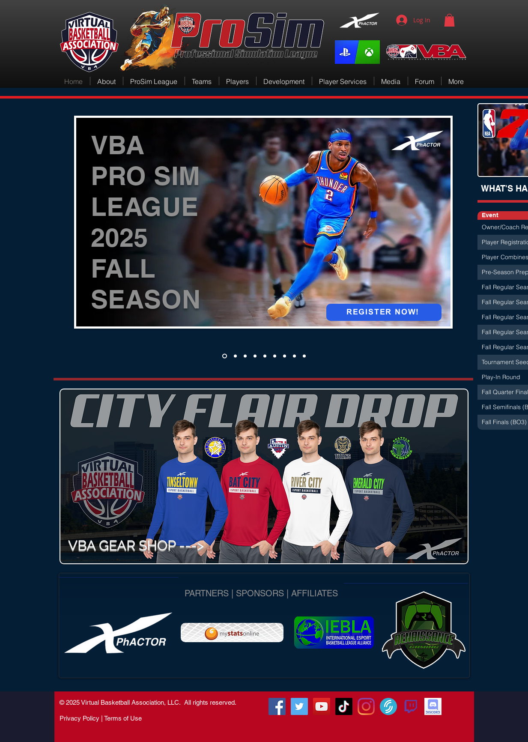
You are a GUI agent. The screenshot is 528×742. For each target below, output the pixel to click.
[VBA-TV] (321, 706)
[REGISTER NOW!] (383, 312)
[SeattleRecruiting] (284, 355)
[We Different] (274, 355)
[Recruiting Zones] (255, 355)
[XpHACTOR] (294, 355)
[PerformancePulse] (245, 355)
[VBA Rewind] (264, 355)
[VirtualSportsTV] (388, 706)
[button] (449, 20)
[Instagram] (366, 706)
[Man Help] (304, 355)
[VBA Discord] (432, 706)
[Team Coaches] (235, 355)
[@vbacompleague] (299, 706)
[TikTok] (343, 706)
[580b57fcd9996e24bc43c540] (410, 706)
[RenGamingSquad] (277, 706)
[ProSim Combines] (224, 355)
